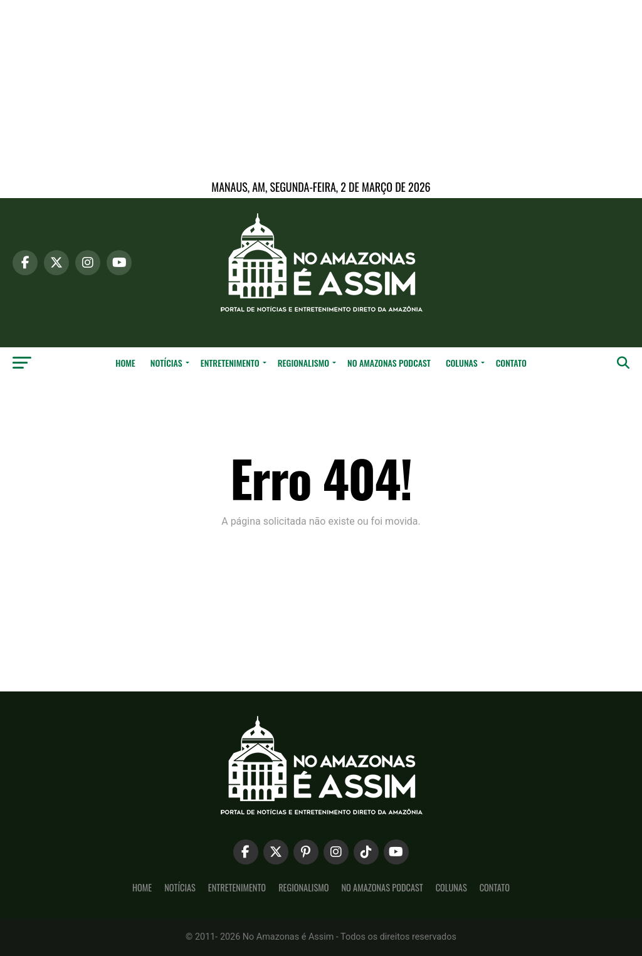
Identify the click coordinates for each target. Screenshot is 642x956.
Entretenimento (230, 362)
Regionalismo (303, 362)
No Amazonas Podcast (389, 362)
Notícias (166, 362)
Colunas (462, 362)
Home (125, 362)
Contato (511, 362)
